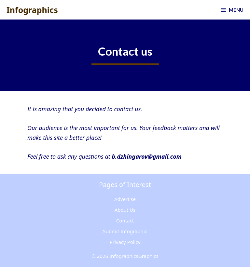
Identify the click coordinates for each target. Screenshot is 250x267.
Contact (125, 220)
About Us (125, 210)
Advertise (125, 199)
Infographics (32, 9)
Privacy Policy (125, 242)
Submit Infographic (125, 231)
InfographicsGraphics (134, 256)
